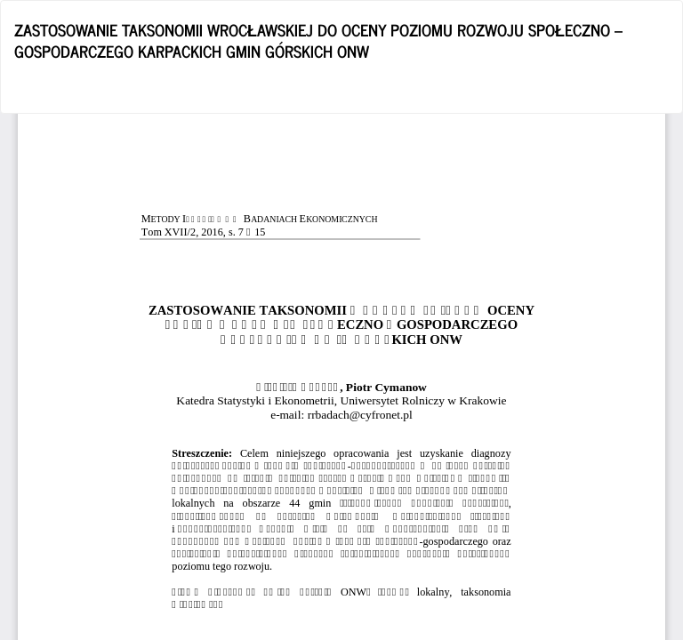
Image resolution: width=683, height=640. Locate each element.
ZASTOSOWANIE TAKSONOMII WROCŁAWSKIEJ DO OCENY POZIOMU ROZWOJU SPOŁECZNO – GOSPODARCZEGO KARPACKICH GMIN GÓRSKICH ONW (318, 40)
